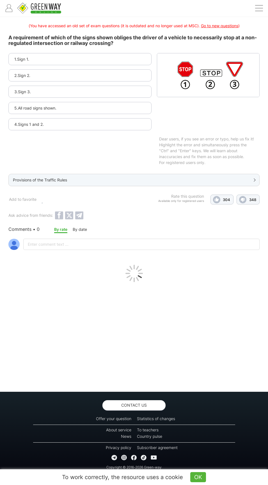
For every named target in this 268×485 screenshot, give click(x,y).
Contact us (134, 405)
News (126, 436)
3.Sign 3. (22, 91)
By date (80, 229)
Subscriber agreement (157, 447)
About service (118, 430)
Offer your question (113, 418)
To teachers (148, 430)
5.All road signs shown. (35, 108)
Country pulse (149, 436)
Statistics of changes (156, 418)
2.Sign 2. (22, 75)
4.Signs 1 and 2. (29, 124)
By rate (60, 229)
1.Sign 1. (21, 59)
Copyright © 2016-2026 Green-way (134, 467)
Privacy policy (118, 447)
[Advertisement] (134, 335)
